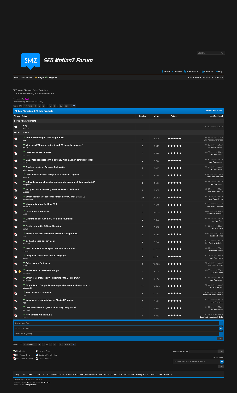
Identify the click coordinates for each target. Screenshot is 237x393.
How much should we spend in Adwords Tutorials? (51, 248)
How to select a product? (38, 292)
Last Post (214, 116)
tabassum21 (27, 273)
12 (142, 286)
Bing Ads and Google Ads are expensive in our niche (52, 285)
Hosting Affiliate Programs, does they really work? (51, 307)
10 (142, 197)
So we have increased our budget (42, 270)
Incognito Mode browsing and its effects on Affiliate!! (52, 189)
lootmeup (26, 155)
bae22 (25, 222)
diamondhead (217, 140)
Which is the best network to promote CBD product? (52, 233)
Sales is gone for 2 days (38, 263)
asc (220, 116)
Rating (174, 116)
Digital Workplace (40, 90)
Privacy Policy (142, 374)
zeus (221, 228)
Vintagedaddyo (30, 385)
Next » (67, 106)
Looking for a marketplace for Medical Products (49, 300)
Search (177, 71)
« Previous (28, 106)
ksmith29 (219, 214)
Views (156, 116)
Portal (165, 71)
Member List (191, 71)
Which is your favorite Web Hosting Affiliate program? (53, 278)
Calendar (207, 71)
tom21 (25, 236)
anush (220, 155)
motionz (26, 128)
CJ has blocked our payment (40, 241)
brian (221, 273)
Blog (25, 125)
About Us (168, 374)
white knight (218, 243)
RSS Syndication (126, 374)
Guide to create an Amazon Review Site (45, 167)
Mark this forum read (213, 111)
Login (39, 77)
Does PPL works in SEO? (38, 152)
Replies (142, 116)
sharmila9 (26, 310)
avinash (220, 147)
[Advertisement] (118, 24)
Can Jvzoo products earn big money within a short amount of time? (59, 160)
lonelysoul (27, 185)
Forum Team (27, 374)
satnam (26, 162)
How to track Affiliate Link (39, 315)
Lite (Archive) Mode (88, 374)
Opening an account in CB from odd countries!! (49, 219)
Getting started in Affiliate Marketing (44, 226)
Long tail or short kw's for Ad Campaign (46, 255)
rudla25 (26, 177)
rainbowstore (28, 170)
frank (221, 221)
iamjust (25, 148)
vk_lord (220, 199)
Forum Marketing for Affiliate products (45, 137)
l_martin (26, 251)
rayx (24, 140)
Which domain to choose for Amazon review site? (51, 197)
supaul (220, 251)
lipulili (25, 214)
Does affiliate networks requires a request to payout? (52, 174)
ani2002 (26, 192)
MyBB (26, 382)
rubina (25, 258)
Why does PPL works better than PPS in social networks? (54, 145)
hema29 (26, 266)
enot (24, 295)
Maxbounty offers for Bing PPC (41, 204)
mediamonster (217, 295)
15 (61, 106)
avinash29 (27, 280)
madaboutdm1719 (216, 317)
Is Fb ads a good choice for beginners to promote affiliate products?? (60, 182)
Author (25, 116)
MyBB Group (46, 382)
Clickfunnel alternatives (37, 211)
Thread (17, 116)
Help (218, 71)
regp (24, 303)
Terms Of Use (156, 374)
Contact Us (39, 374)
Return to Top (72, 374)
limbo (221, 236)
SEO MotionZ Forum (22, 90)
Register (51, 77)
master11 (219, 177)
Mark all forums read (108, 374)
